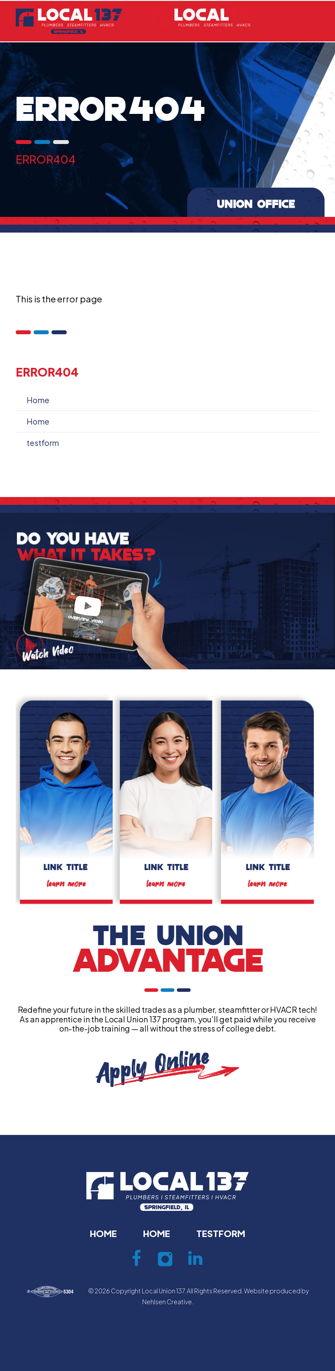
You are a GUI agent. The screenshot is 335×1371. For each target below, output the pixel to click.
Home (38, 400)
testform (43, 443)
